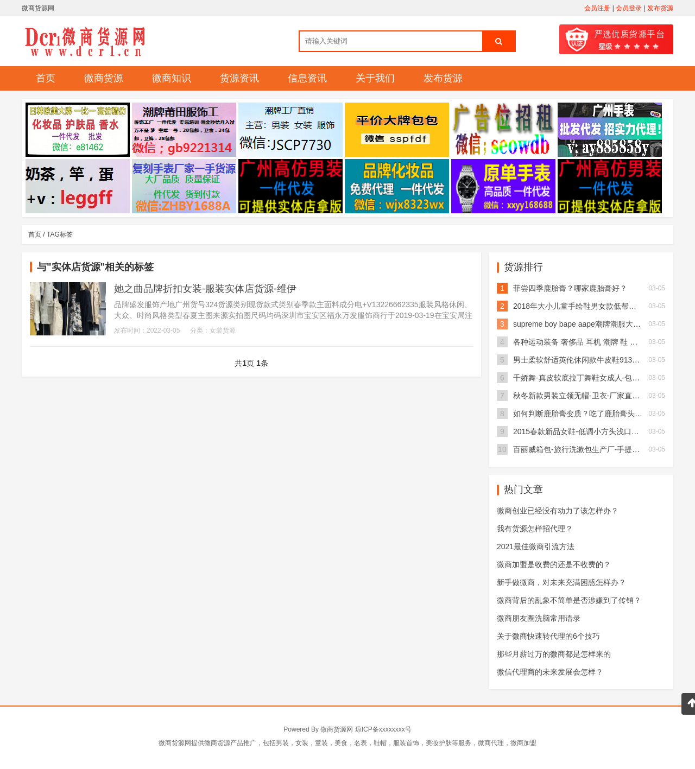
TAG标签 (60, 234)
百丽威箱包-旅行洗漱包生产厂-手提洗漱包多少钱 (595, 449)
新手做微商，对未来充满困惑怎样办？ (561, 582)
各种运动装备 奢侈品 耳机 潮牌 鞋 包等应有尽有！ (598, 342)
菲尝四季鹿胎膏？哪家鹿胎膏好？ (570, 288)
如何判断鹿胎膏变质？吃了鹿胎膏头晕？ (581, 413)
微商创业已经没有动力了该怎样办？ (557, 510)
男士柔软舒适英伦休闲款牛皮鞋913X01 (579, 359)
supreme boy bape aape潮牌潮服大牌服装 (584, 324)
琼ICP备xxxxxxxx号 (383, 729)
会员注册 (597, 8)
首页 (45, 78)
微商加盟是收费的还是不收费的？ (554, 564)
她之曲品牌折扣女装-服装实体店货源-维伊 (205, 288)
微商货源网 (336, 729)
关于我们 (375, 78)
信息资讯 (307, 78)
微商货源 (103, 78)
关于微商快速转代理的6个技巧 (548, 636)
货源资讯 (239, 78)
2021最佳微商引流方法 (535, 546)
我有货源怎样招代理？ (535, 528)
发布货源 (660, 8)
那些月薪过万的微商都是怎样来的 (554, 654)
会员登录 (629, 8)
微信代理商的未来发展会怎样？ (550, 672)
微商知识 (171, 78)
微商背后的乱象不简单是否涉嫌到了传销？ (569, 600)
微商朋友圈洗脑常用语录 (538, 618)
